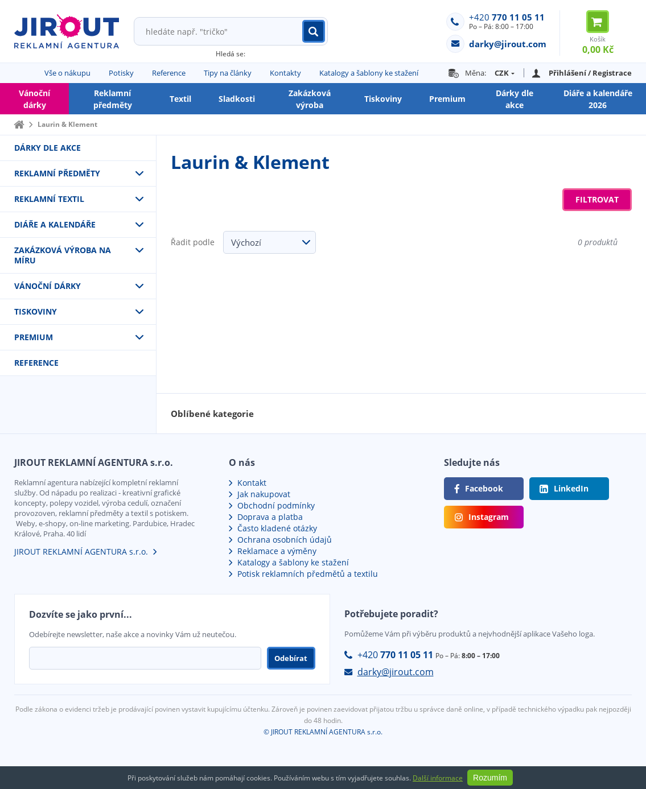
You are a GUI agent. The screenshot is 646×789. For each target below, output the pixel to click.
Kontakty (285, 73)
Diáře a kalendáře (55, 224)
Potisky (121, 73)
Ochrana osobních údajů (284, 539)
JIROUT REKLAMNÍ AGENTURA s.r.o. (81, 551)
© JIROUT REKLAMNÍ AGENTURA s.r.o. (323, 732)
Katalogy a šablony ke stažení (368, 73)
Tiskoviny (383, 98)
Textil (180, 98)
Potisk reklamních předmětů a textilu (307, 573)
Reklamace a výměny (276, 551)
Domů (19, 124)
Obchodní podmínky (276, 505)
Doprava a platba (270, 516)
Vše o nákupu (67, 73)
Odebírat (290, 658)
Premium (447, 98)
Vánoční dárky (34, 99)
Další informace (438, 778)
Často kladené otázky (277, 528)
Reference (169, 73)
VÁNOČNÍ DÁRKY (47, 285)
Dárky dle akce (514, 99)
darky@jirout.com (395, 672)
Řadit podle (193, 242)
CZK (502, 73)
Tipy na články (228, 73)
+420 (507, 17)
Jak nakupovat (263, 494)
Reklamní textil (49, 198)
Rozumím (490, 777)
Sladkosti (237, 98)
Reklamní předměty (112, 99)
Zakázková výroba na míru (62, 255)
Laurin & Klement (67, 124)
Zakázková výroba (310, 99)
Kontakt (251, 482)
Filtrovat (597, 199)
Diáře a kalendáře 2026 (597, 99)
